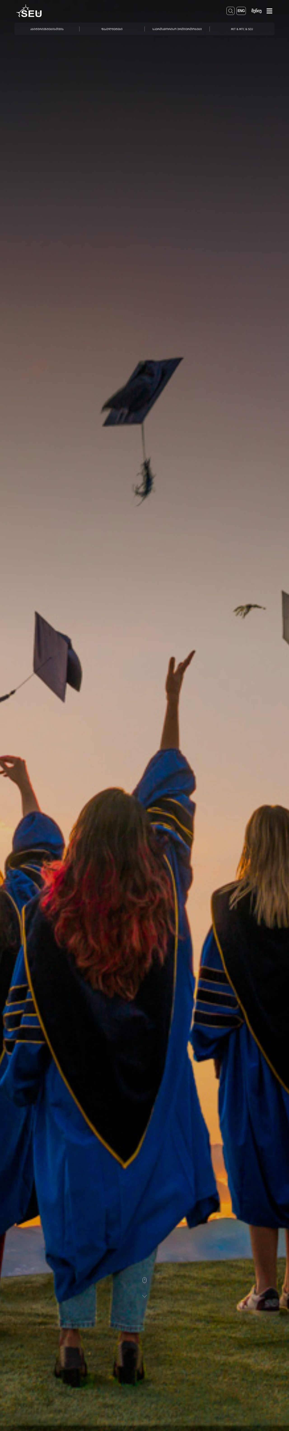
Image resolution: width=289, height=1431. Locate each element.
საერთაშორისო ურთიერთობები (177, 29)
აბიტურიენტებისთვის (47, 29)
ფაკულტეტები (112, 29)
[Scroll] (144, 1288)
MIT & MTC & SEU (242, 29)
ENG (241, 11)
